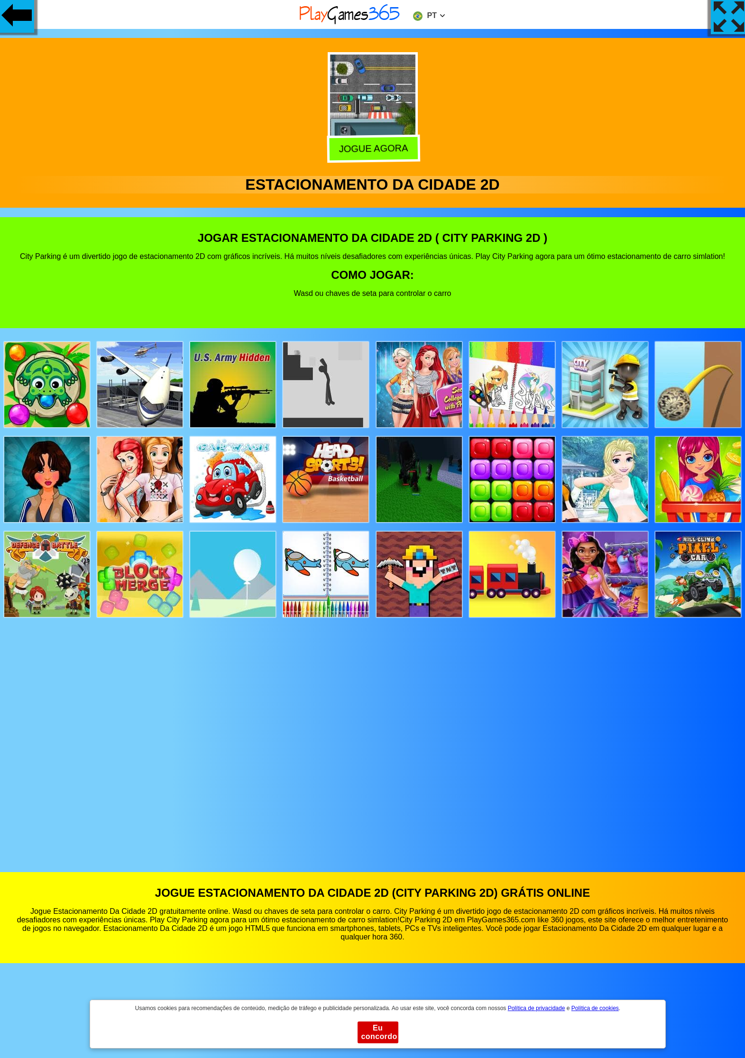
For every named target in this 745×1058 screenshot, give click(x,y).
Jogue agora (373, 147)
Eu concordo (379, 1032)
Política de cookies (595, 1008)
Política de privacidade (536, 1008)
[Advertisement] (372, 736)
